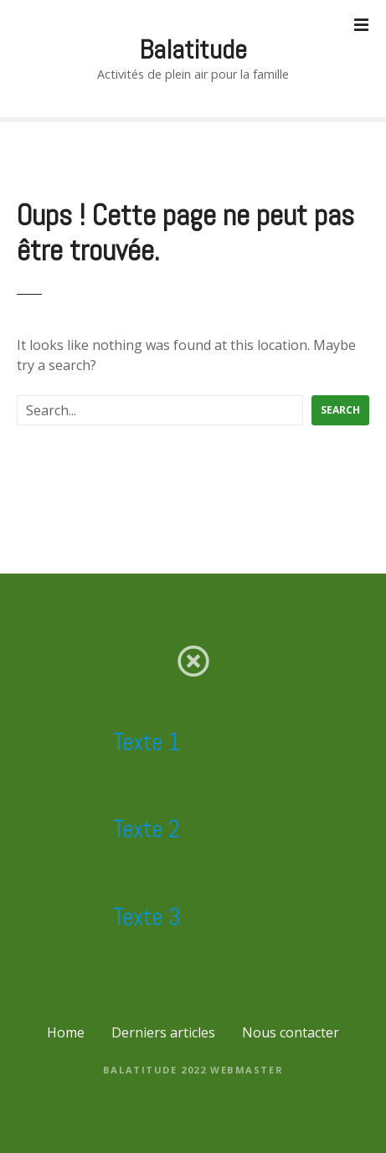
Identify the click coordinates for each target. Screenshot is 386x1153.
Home (66, 1032)
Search (340, 410)
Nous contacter (290, 1032)
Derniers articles (163, 1032)
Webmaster (246, 1069)
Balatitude (193, 49)
